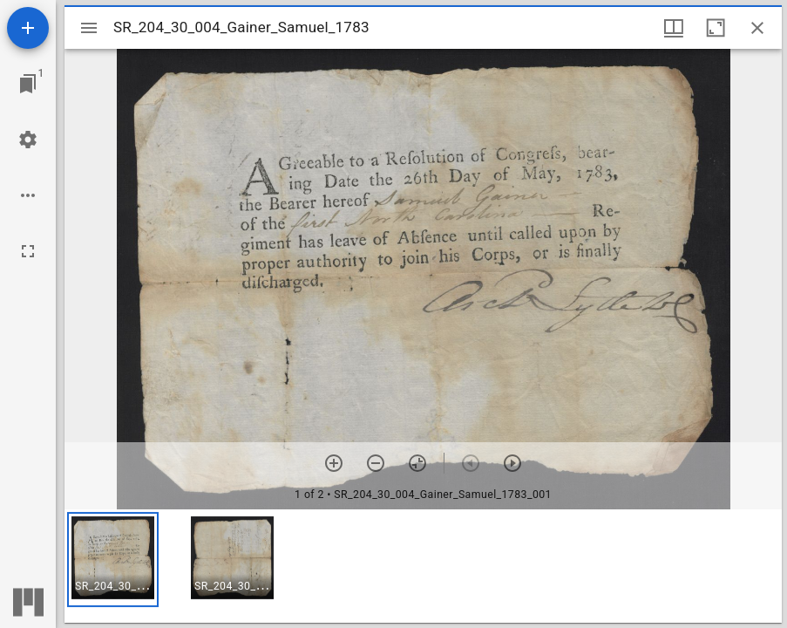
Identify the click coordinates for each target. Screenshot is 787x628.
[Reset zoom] (417, 463)
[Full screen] (28, 251)
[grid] (423, 566)
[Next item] (512, 463)
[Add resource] (28, 28)
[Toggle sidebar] (89, 28)
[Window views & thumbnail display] (674, 28)
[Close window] (757, 28)
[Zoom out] (376, 463)
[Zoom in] (334, 463)
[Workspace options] (28, 195)
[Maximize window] (715, 28)
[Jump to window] (28, 84)
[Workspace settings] (28, 139)
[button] (112, 559)
